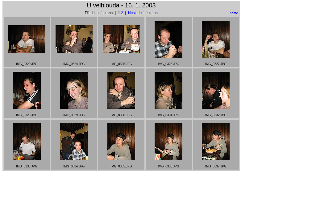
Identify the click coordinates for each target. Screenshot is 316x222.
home (234, 13)
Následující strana (143, 13)
